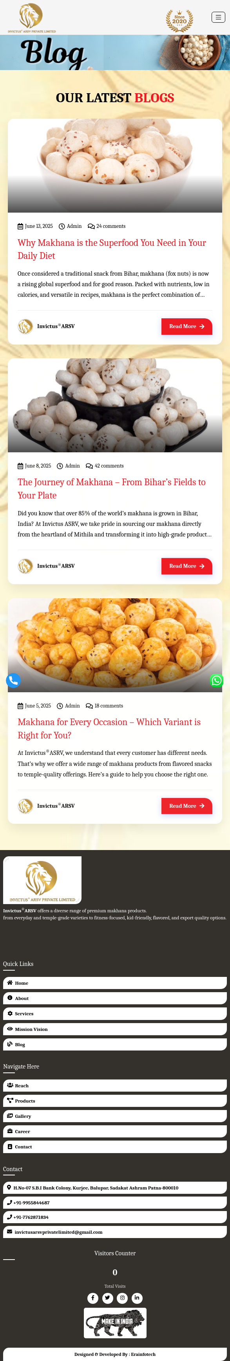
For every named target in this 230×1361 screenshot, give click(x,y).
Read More (187, 326)
